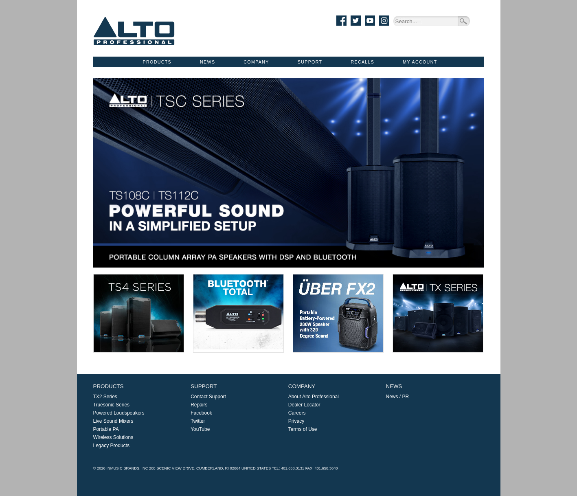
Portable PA (106, 429)
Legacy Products (111, 445)
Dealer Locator (304, 405)
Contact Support (208, 396)
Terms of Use (302, 429)
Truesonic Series (111, 405)
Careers (297, 413)
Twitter (198, 421)
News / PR (397, 396)
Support (310, 61)
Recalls (362, 61)
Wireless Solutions (113, 437)
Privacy (296, 421)
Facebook (201, 413)
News (207, 61)
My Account (420, 61)
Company (256, 61)
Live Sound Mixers (113, 421)
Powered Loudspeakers (119, 413)
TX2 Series (105, 396)
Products (157, 61)
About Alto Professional (313, 396)
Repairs (199, 405)
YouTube (200, 429)
